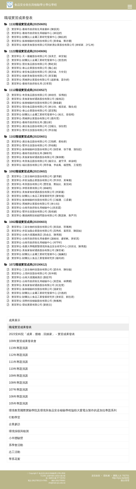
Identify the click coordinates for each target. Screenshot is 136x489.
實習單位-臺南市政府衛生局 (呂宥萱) (29, 83)
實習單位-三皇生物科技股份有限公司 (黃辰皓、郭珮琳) (39, 226)
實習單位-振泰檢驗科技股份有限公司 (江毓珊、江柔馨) (39, 199)
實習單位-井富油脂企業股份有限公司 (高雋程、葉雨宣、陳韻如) (44, 230)
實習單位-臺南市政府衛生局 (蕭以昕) (29, 122)
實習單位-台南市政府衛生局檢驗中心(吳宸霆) (34, 207)
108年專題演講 (18, 382)
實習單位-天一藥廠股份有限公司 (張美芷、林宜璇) (37, 56)
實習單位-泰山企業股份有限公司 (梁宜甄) (32, 110)
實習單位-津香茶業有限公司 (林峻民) (29, 188)
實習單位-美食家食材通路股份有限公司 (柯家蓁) (35, 192)
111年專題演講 (18, 361)
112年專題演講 (18, 354)
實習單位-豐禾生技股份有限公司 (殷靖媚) (32, 211)
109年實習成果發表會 (22, 341)
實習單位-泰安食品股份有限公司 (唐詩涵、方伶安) (37, 71)
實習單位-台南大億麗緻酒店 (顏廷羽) (29, 277)
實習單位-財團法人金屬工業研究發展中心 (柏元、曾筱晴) (40, 114)
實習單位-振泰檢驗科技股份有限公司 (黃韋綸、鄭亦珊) (39, 40)
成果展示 (14, 320)
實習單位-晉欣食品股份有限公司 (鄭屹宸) (32, 64)
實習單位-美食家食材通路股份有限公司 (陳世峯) (35, 250)
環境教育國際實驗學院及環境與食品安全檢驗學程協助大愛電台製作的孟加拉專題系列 (63, 410)
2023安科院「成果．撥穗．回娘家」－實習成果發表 (42, 334)
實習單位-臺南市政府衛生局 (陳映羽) (29, 153)
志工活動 (14, 451)
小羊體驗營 (16, 438)
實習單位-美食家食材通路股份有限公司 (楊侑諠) (35, 98)
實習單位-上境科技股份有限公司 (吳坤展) (32, 273)
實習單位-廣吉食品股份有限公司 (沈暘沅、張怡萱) (37, 126)
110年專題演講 (18, 368)
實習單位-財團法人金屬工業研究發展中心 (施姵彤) (37, 254)
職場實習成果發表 (20, 327)
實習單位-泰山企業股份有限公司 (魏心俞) (32, 67)
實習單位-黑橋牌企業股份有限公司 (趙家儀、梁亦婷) (38, 79)
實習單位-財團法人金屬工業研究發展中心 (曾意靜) (37, 60)
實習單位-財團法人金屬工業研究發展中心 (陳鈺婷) (37, 37)
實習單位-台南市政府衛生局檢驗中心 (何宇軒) (34, 242)
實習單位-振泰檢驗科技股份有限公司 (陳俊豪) (34, 102)
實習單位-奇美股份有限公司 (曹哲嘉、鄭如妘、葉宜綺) (39, 184)
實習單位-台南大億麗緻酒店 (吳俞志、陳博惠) (34, 234)
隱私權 (106, 475)
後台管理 (125, 480)
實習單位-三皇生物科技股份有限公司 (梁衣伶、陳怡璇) (39, 269)
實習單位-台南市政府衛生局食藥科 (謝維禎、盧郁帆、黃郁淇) (43, 238)
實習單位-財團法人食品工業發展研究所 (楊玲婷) (35, 258)
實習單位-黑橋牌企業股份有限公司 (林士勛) (33, 203)
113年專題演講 (18, 347)
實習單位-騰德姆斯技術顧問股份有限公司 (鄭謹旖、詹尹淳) (42, 215)
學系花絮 (14, 458)
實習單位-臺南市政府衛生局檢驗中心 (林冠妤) (34, 33)
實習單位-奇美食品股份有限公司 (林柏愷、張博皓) (37, 94)
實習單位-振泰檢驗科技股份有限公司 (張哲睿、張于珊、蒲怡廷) (44, 149)
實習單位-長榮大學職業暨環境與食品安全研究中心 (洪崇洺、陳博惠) (47, 246)
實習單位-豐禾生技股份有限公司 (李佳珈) (32, 130)
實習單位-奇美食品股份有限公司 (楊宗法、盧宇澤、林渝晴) (42, 161)
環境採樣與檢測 (19, 431)
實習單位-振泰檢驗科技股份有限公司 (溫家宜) (34, 289)
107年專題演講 (18, 389)
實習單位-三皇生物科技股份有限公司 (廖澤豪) (34, 176)
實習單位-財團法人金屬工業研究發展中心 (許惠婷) (37, 293)
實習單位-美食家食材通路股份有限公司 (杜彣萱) (35, 285)
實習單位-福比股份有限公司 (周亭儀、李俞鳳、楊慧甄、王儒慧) (44, 165)
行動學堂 (14, 417)
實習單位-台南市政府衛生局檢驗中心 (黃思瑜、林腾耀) (39, 281)
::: (27, 473)
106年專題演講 (18, 396)
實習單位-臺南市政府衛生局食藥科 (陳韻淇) (33, 29)
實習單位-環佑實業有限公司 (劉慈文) (29, 304)
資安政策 (96, 475)
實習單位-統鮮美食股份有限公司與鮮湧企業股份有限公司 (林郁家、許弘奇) (50, 44)
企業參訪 (14, 424)
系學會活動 (16, 445)
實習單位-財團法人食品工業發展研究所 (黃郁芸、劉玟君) (40, 296)
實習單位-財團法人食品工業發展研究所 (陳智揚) (35, 195)
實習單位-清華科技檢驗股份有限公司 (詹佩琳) (34, 300)
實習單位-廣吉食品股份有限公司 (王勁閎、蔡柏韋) (37, 141)
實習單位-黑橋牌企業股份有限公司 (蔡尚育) (33, 118)
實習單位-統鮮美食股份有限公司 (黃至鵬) (32, 75)
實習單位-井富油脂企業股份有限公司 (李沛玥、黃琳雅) (39, 180)
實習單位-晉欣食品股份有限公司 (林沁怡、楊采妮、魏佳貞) (42, 106)
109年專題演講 (18, 375)
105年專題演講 (18, 403)
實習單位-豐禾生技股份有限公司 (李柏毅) (32, 145)
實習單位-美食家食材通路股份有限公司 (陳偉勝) (35, 157)
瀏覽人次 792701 (121, 475)
